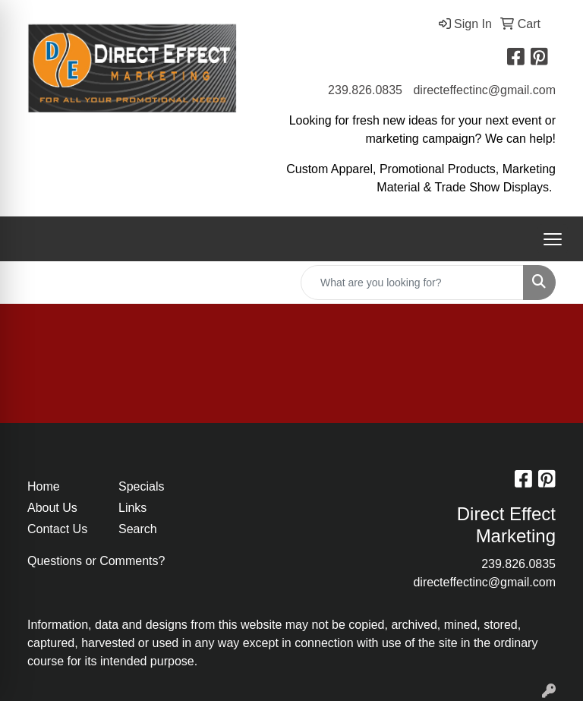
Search (137, 529)
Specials (141, 486)
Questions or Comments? (96, 560)
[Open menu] (552, 239)
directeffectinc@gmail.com (484, 90)
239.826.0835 (365, 90)
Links (132, 507)
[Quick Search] (412, 282)
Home (43, 486)
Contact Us (57, 529)
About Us (52, 507)
